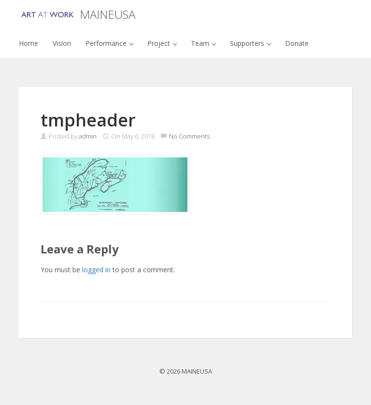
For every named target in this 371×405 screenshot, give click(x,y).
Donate (297, 43)
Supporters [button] (250, 43)
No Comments (189, 136)
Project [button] (162, 43)
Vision (62, 43)
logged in (96, 269)
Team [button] (203, 43)
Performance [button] (109, 43)
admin (88, 136)
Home (28, 43)
